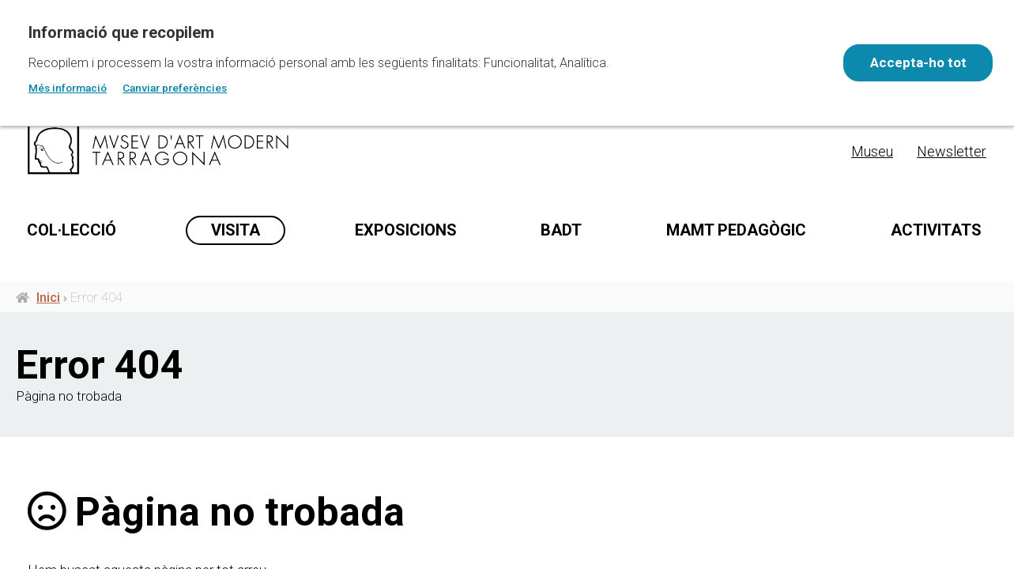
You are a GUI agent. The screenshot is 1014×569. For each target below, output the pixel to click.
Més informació (67, 87)
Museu (872, 151)
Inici (48, 356)
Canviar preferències (175, 87)
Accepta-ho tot (916, 62)
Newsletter (951, 151)
